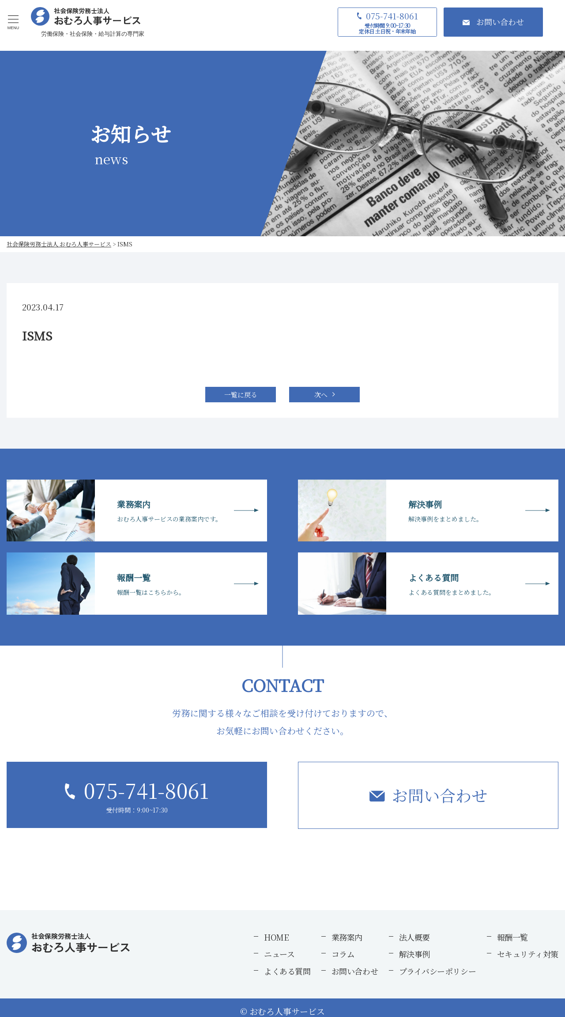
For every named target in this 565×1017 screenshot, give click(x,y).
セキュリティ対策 (527, 954)
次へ (321, 394)
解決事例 (414, 954)
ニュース (279, 954)
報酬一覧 (512, 937)
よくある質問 (287, 971)
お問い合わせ (439, 795)
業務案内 (346, 937)
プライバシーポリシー (437, 971)
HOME (276, 937)
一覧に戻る (240, 394)
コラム (343, 954)
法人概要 (414, 937)
